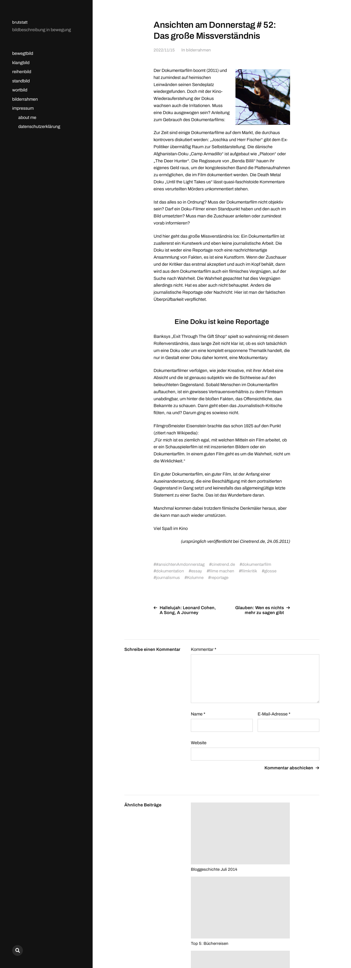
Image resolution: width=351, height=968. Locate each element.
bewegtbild (22, 53)
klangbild (20, 62)
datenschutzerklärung (39, 126)
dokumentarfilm (259, 564)
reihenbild (21, 71)
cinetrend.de (225, 564)
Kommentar (203, 649)
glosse (272, 570)
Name (198, 714)
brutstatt (20, 22)
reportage (221, 577)
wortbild (19, 90)
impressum (23, 108)
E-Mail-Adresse (274, 714)
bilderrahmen (25, 99)
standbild (21, 80)
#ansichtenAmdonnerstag (181, 564)
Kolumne (196, 577)
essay (197, 570)
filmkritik (251, 570)
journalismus (168, 577)
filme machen (223, 570)
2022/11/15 (164, 50)
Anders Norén (307, 946)
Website (198, 742)
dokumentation (170, 570)
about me (27, 117)
